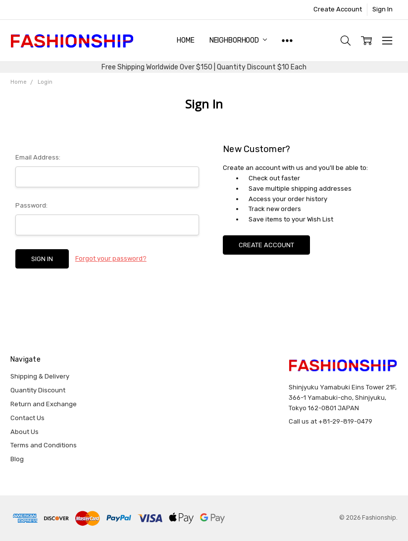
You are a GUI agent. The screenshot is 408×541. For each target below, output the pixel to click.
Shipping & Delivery (39, 376)
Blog (17, 459)
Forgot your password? (111, 258)
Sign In (382, 9)
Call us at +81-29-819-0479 (330, 421)
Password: (31, 205)
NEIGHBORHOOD (238, 40)
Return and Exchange (43, 404)
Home (185, 40)
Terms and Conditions (43, 445)
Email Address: (37, 157)
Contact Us (27, 418)
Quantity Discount (37, 390)
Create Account (337, 9)
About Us (24, 431)
